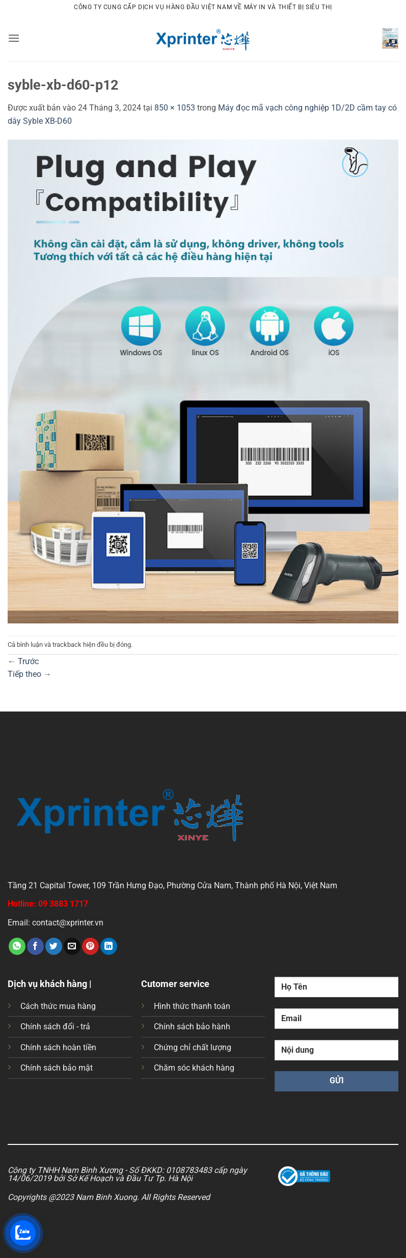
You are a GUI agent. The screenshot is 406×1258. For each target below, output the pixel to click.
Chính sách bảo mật (56, 1068)
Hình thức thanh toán (192, 1006)
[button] (14, 37)
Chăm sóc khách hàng (194, 1068)
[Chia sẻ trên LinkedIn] (108, 946)
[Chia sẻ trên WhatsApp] (17, 946)
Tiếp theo (29, 674)
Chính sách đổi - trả (55, 1026)
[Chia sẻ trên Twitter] (53, 946)
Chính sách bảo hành (192, 1026)
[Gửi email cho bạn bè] (72, 946)
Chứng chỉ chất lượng (192, 1047)
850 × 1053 (174, 108)
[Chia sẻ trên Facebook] (35, 946)
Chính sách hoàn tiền (58, 1047)
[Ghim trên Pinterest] (90, 946)
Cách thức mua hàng (58, 1006)
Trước (23, 661)
